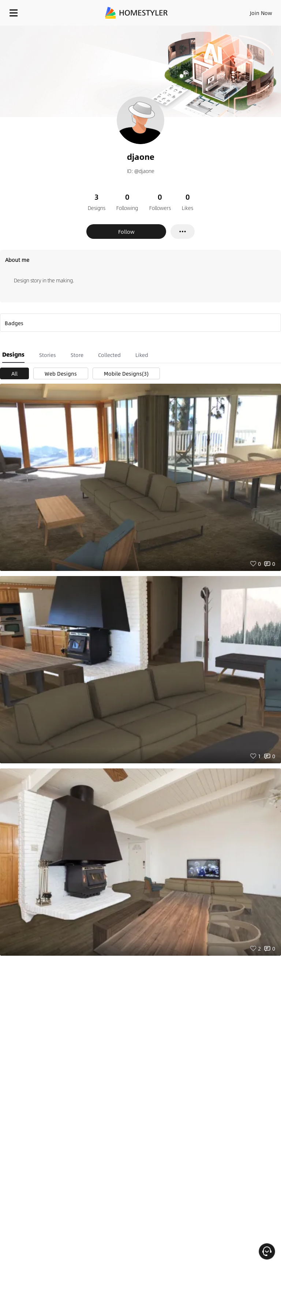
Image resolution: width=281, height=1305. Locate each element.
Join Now (261, 13)
